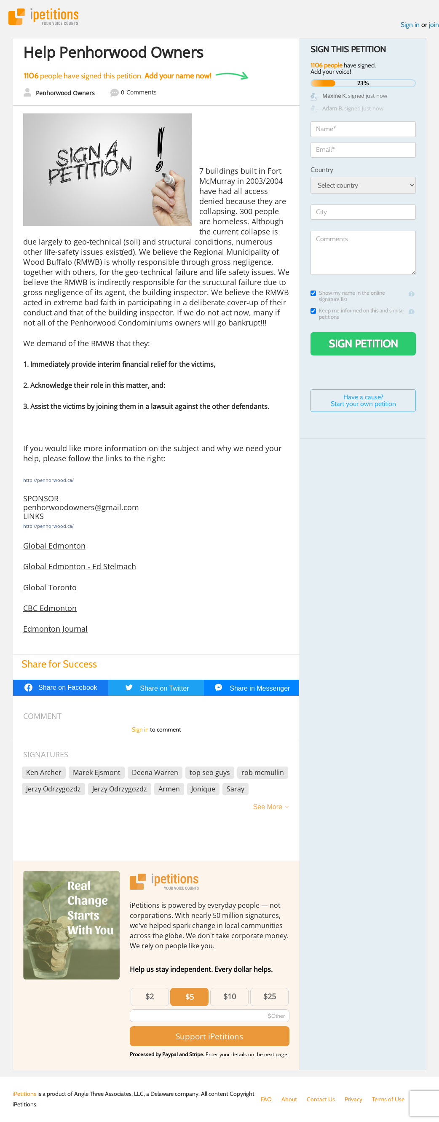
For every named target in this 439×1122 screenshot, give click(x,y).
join (434, 25)
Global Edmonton (54, 546)
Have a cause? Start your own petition (363, 400)
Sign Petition (363, 343)
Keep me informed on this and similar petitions (357, 313)
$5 (189, 997)
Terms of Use (388, 1099)
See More (267, 806)
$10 (229, 996)
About (289, 1099)
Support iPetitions (209, 1036)
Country (322, 170)
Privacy (353, 1099)
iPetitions (43, 16)
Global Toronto (50, 587)
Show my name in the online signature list (348, 296)
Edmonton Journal (55, 629)
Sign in (410, 25)
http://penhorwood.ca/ (48, 480)
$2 (149, 996)
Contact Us (321, 1099)
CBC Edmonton (50, 608)
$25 (269, 996)
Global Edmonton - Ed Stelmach (79, 566)
